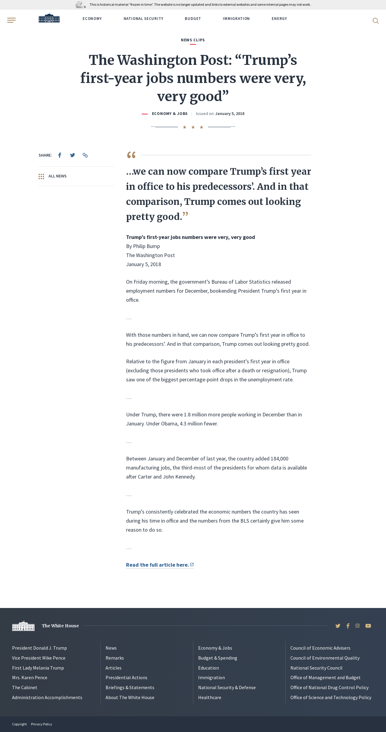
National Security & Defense (227, 687)
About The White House (130, 697)
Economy (92, 18)
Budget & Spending (217, 658)
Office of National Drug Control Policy (329, 687)
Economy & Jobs (170, 113)
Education (208, 668)
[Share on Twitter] (72, 155)
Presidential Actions (126, 677)
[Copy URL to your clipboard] (85, 155)
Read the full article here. (160, 564)
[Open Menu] (11, 20)
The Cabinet (24, 687)
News (111, 648)
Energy (279, 18)
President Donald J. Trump (39, 648)
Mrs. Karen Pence (29, 677)
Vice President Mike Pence (38, 658)
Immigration (236, 18)
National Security (143, 18)
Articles (114, 668)
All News (53, 176)
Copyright (19, 724)
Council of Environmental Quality (324, 658)
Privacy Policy (41, 724)
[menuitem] (60, 155)
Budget (193, 18)
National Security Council (316, 668)
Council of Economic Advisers (320, 648)
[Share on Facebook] (60, 155)
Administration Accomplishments (47, 697)
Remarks (115, 658)
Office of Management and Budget (325, 677)
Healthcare (209, 697)
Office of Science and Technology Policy (330, 697)
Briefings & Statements (130, 687)
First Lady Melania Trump (38, 668)
